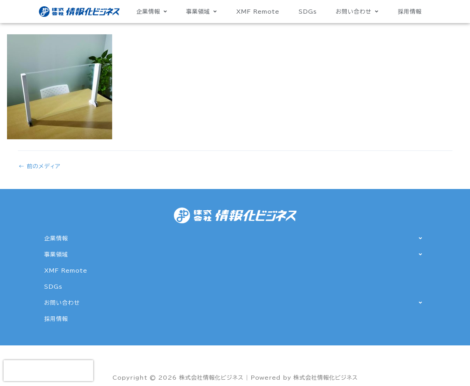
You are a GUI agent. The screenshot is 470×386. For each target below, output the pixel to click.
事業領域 (201, 11)
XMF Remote (257, 11)
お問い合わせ (357, 11)
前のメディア (39, 166)
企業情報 (151, 11)
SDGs (308, 11)
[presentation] (48, 370)
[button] (152, 11)
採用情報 (410, 11)
